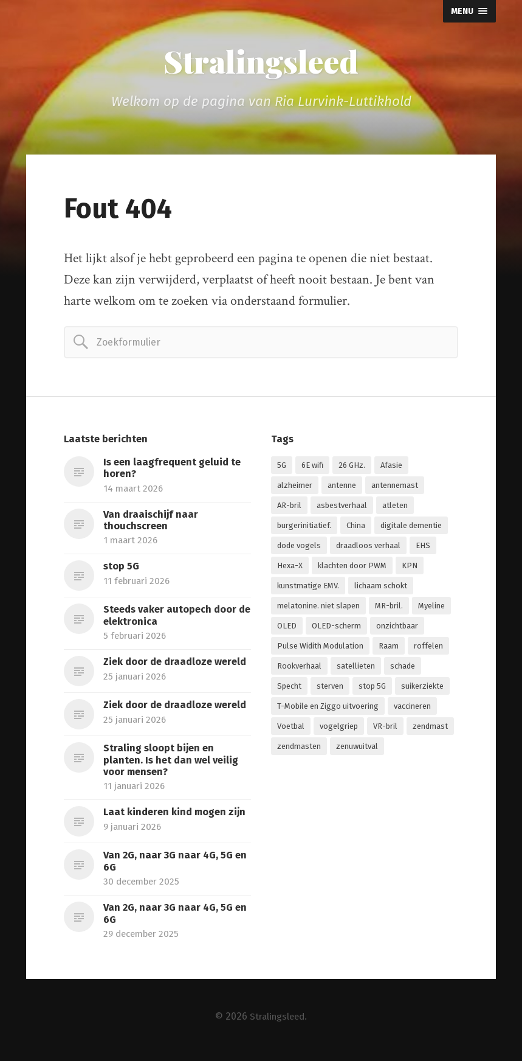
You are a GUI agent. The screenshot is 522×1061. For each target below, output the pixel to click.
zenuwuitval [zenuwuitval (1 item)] (357, 748)
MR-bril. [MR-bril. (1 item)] (389, 607)
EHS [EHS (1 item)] (423, 547)
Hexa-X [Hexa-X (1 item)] (290, 567)
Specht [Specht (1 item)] (289, 687)
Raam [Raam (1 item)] (389, 647)
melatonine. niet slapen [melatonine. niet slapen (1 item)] (318, 607)
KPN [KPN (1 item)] (409, 567)
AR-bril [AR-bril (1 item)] (289, 507)
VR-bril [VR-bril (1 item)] (385, 727)
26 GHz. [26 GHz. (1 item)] (351, 466)
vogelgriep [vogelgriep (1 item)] (339, 727)
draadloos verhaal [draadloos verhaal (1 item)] (368, 547)
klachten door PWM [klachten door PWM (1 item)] (352, 567)
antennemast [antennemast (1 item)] (394, 487)
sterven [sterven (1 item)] (330, 687)
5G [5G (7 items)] (281, 466)
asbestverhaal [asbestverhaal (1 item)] (342, 507)
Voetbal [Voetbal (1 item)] (290, 727)
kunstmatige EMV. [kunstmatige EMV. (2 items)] (308, 587)
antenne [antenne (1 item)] (342, 487)
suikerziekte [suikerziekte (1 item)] (422, 687)
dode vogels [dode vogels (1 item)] (299, 547)
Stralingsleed (261, 62)
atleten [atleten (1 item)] (395, 507)
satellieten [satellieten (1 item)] (356, 667)
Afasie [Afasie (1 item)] (391, 466)
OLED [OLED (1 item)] (287, 627)
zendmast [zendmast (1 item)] (430, 727)
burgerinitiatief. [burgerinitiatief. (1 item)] (304, 527)
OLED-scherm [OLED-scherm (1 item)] (336, 627)
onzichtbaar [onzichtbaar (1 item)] (397, 627)
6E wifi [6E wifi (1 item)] (312, 466)
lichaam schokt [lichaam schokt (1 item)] (380, 587)
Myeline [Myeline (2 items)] (431, 607)
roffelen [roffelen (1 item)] (428, 647)
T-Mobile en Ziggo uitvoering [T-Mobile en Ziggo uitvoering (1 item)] (328, 707)
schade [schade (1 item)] (402, 667)
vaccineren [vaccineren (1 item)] (412, 707)
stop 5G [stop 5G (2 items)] (372, 687)
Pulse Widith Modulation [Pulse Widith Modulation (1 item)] (320, 647)
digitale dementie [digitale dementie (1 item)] (411, 527)
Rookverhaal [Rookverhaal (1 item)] (299, 667)
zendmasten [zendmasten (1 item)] (299, 748)
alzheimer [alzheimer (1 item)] (294, 487)
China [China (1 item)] (355, 527)
